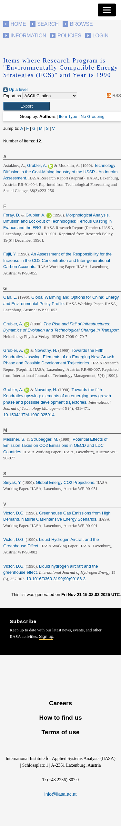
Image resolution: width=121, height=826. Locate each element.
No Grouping (93, 116)
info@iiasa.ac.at (61, 794)
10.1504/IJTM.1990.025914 (29, 414)
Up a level (15, 89)
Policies (69, 35)
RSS (113, 95)
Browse (81, 24)
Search (48, 24)
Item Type (68, 116)
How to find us (60, 717)
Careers (60, 703)
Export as (12, 95)
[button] (26, 106)
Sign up (46, 636)
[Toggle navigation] (107, 10)
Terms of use (60, 732)
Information (28, 35)
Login (100, 35)
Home (18, 24)
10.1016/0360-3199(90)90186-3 (56, 578)
